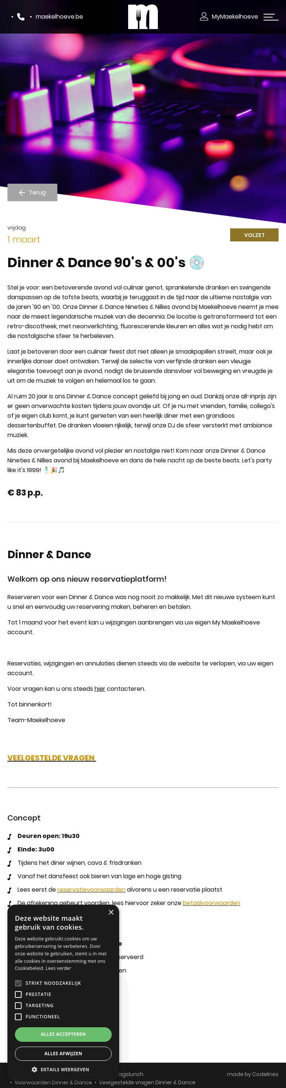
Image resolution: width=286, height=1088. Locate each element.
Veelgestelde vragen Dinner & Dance (147, 1082)
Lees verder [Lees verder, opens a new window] (59, 968)
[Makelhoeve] (143, 16)
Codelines (265, 1074)
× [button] (111, 912)
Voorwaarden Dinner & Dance (53, 1082)
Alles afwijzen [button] (63, 1053)
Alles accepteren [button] (63, 1034)
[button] (63, 1069)
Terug (37, 192)
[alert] (63, 993)
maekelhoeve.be (59, 16)
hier (100, 688)
